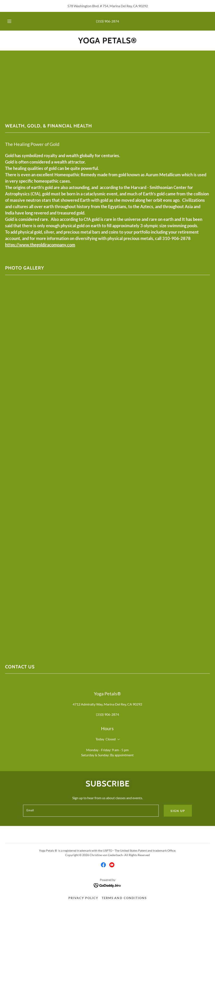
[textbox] (91, 811)
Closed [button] (110, 739)
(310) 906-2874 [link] (107, 21)
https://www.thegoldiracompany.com (40, 244)
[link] (107, 42)
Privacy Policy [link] (83, 898)
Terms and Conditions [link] (124, 898)
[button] (14, 21)
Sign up (178, 811)
